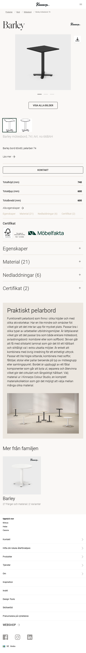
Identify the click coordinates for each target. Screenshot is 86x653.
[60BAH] (25, 125)
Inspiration (8, 582)
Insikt (5, 590)
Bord (18, 12)
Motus (5, 523)
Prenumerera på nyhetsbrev (16, 616)
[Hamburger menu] (80, 4)
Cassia (6, 530)
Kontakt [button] (43, 170)
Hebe (5, 527)
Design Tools (9, 599)
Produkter (9, 12)
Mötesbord (28, 12)
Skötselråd (8, 607)
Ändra (12, 646)
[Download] (77, 39)
